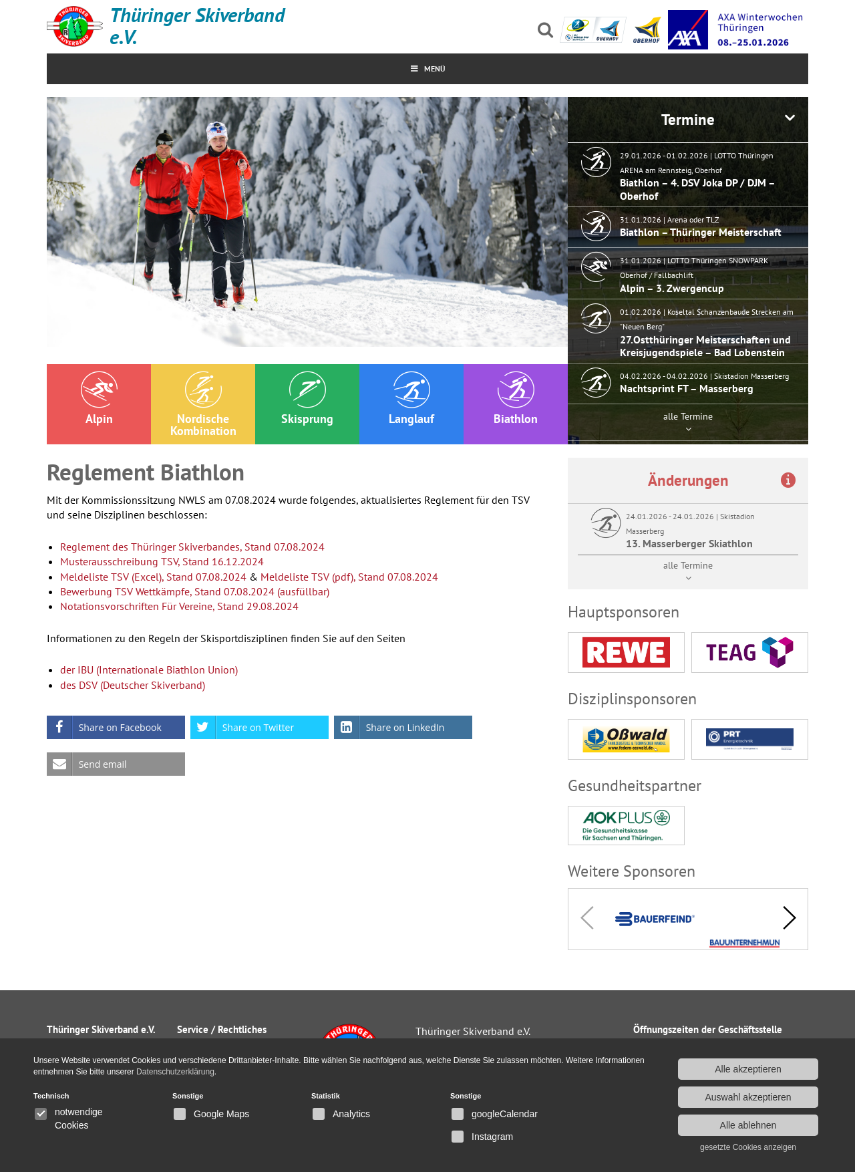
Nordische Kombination (203, 404)
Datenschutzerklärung (175, 1071)
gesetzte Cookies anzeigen (748, 1147)
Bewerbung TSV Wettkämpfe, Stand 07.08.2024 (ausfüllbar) (194, 591)
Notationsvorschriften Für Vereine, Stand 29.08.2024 (179, 606)
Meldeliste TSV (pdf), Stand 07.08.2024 (349, 576)
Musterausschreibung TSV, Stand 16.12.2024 (162, 561)
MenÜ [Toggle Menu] (427, 68)
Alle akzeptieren (748, 1069)
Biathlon (516, 398)
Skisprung (307, 398)
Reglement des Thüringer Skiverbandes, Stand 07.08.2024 (192, 546)
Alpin (99, 398)
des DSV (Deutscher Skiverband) (132, 685)
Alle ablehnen (748, 1125)
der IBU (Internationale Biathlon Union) (149, 669)
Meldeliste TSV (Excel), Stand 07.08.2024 (153, 576)
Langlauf (411, 398)
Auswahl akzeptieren (748, 1097)
